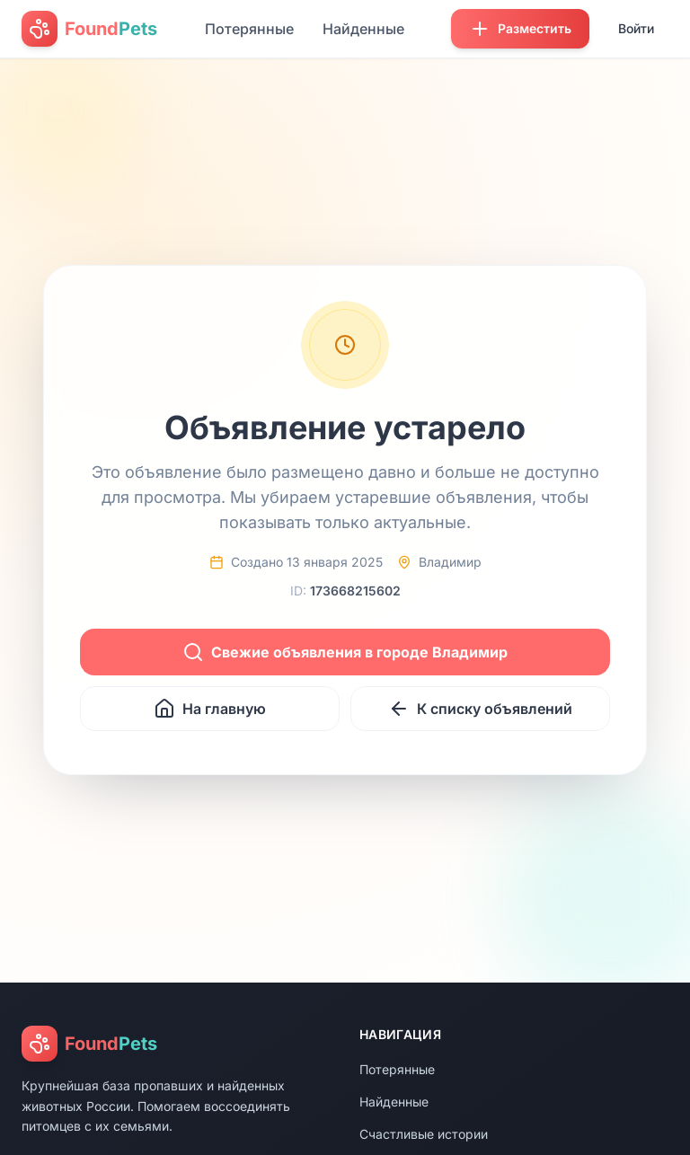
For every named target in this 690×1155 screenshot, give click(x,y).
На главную (210, 708)
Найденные (363, 29)
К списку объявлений (480, 708)
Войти (636, 28)
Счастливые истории (423, 1134)
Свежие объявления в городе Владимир (345, 652)
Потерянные (249, 29)
